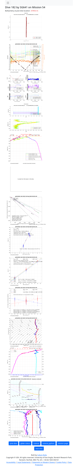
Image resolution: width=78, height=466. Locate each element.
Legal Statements (24, 462)
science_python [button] (48, 443)
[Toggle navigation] (8, 3)
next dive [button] (39, 448)
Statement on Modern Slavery (43, 462)
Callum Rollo (42, 455)
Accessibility (11, 462)
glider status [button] (25, 443)
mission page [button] (63, 443)
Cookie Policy (61, 462)
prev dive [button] (13, 443)
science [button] (36, 443)
